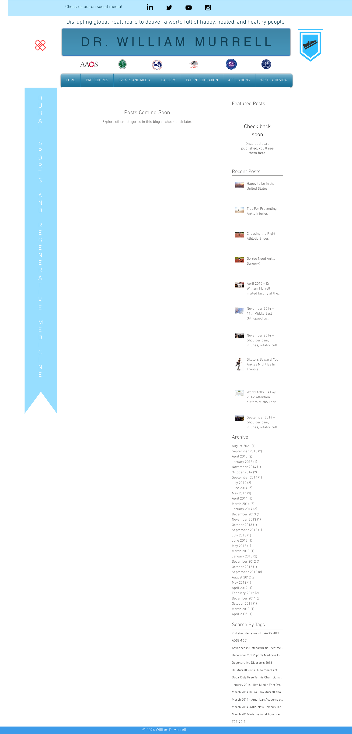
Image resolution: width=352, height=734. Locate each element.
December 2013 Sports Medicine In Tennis (257, 655)
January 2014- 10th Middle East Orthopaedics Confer (257, 685)
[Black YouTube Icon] (188, 7)
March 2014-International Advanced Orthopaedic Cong (257, 714)
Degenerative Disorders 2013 (252, 663)
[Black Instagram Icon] (208, 7)
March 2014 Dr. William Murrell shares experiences (257, 692)
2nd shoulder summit (246, 633)
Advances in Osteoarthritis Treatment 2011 (257, 648)
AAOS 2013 (271, 633)
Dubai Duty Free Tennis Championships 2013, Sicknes (257, 678)
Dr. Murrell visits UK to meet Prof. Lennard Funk (257, 670)
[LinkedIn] (150, 7)
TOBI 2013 (238, 722)
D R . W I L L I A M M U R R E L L (176, 42)
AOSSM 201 (240, 641)
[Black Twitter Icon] (169, 7)
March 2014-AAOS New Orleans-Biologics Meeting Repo (257, 707)
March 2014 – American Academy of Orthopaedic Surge (257, 700)
